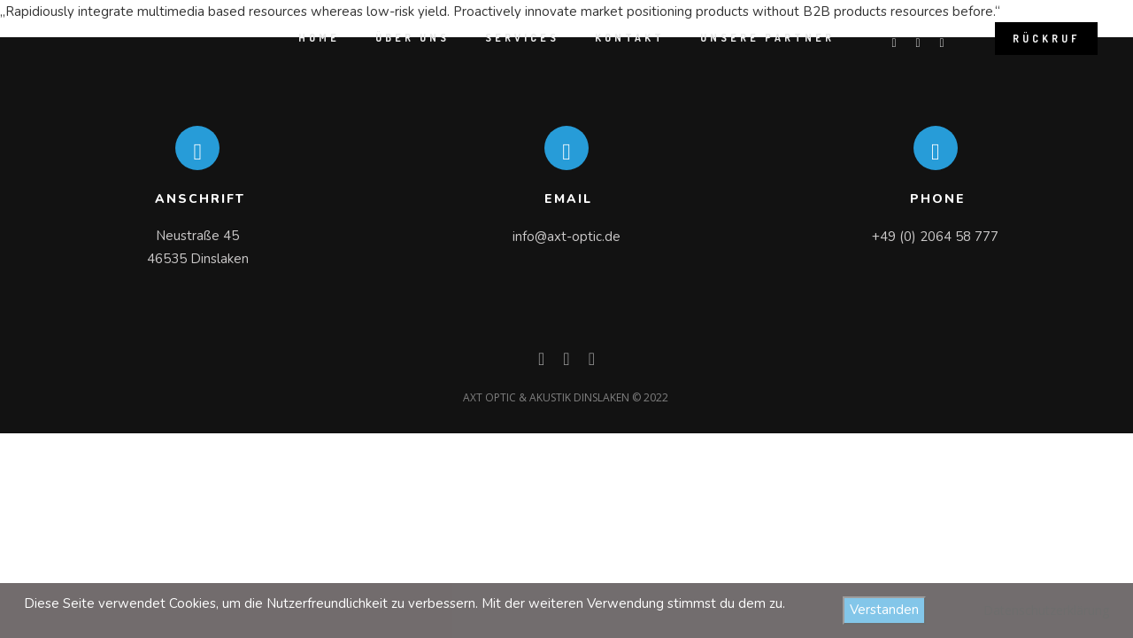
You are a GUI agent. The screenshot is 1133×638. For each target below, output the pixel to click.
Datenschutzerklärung (1046, 610)
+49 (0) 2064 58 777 (935, 236)
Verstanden (884, 610)
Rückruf (1046, 38)
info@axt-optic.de (566, 236)
